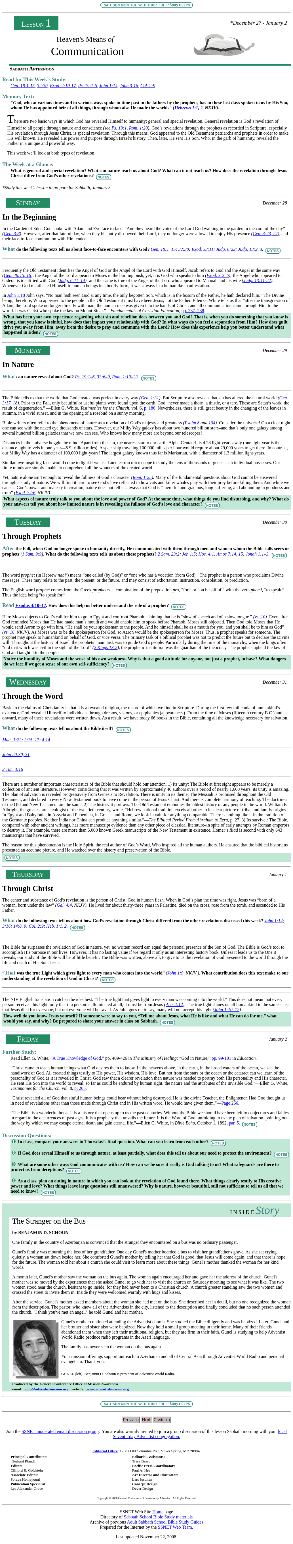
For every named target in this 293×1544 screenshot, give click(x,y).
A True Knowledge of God (76, 1058)
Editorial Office (105, 1451)
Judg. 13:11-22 (257, 280)
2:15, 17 (31, 739)
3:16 (6, 926)
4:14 (46, 739)
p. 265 (80, 1088)
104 (211, 422)
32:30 (42, 85)
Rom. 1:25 (142, 477)
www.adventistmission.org (107, 1389)
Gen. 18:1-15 (22, 85)
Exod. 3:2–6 (217, 275)
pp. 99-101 (221, 1058)
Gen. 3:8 (12, 233)
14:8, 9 (19, 926)
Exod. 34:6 (25, 492)
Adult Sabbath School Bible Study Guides (165, 1522)
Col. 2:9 (147, 85)
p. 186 (149, 408)
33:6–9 (103, 376)
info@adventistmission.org (47, 1389)
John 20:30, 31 (15, 754)
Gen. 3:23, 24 (265, 233)
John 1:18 (16, 295)
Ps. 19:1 (119, 128)
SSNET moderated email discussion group (60, 1431)
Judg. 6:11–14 (72, 280)
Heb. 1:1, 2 (56, 926)
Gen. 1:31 (150, 397)
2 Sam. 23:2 (169, 554)
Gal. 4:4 (64, 905)
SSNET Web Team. (175, 1527)
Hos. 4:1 (206, 554)
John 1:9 (175, 973)
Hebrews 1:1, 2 (188, 107)
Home (157, 1511)
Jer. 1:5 (189, 554)
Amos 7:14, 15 (230, 554)
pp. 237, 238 (193, 310)
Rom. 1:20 (138, 128)
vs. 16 (9, 632)
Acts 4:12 (174, 1004)
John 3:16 (129, 85)
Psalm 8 (192, 422)
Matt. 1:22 (12, 739)
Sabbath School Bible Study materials (158, 1516)
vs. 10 (260, 616)
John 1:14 (108, 85)
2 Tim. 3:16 (12, 769)
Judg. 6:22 (225, 249)
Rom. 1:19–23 (125, 376)
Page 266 (229, 1103)
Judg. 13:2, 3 (250, 249)
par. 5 (234, 1123)
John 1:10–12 (226, 1009)
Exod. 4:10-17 (63, 85)
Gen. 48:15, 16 (17, 275)
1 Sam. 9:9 (32, 554)
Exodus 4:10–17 (30, 605)
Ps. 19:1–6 (84, 376)
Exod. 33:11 (202, 249)
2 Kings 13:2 (105, 647)
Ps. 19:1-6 (87, 85)
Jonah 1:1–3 (257, 554)
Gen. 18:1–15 (163, 249)
